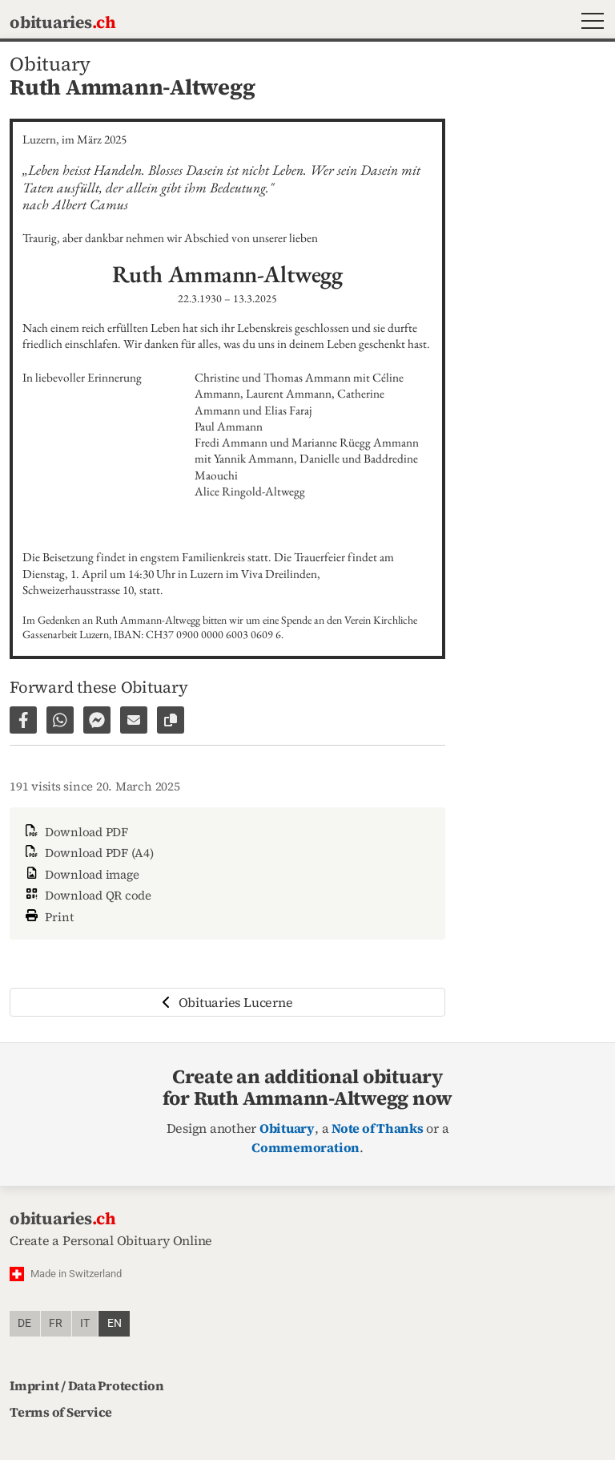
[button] (589, 23)
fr (55, 1323)
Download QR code (86, 895)
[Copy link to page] (170, 720)
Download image (80, 874)
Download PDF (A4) (88, 852)
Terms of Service (61, 1412)
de (24, 1323)
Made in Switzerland (76, 1274)
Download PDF (75, 831)
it (85, 1323)
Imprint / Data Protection (87, 1385)
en (114, 1323)
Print (48, 915)
